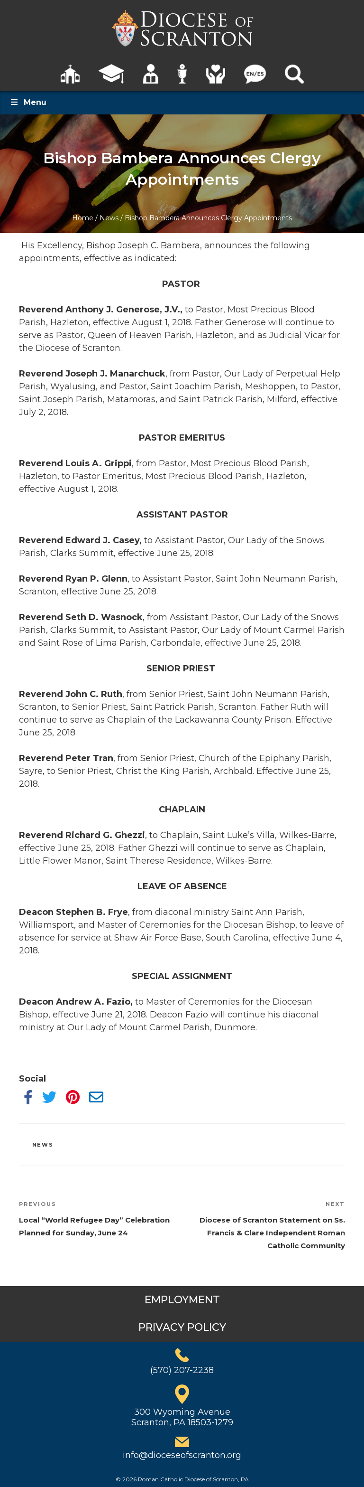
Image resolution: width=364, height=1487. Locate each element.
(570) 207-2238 (182, 1370)
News (109, 218)
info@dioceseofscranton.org (182, 1455)
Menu (27, 102)
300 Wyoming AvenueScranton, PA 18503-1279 (182, 1417)
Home (82, 218)
